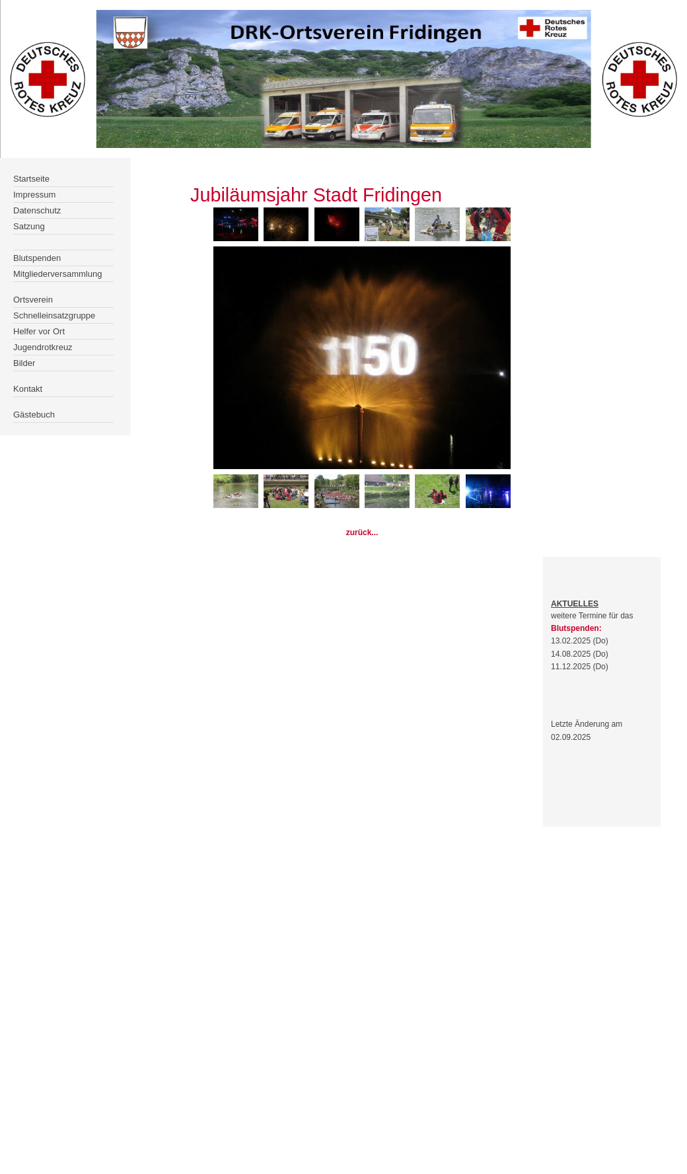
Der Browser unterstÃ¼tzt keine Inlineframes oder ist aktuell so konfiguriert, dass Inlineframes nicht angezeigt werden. (60, 297)
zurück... (362, 532)
